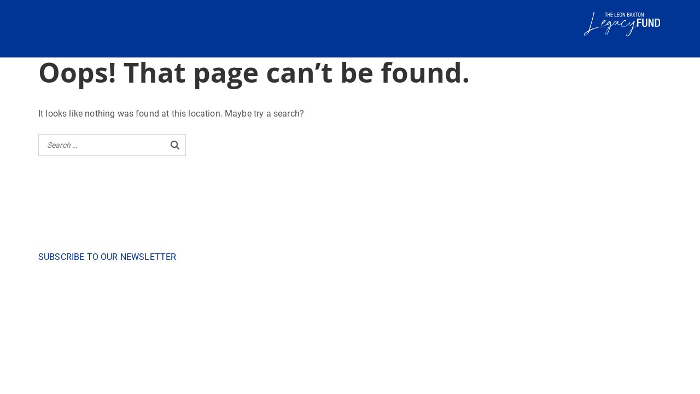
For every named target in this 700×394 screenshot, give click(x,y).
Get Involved (312, 323)
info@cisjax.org (317, 269)
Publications (244, 323)
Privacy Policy (393, 323)
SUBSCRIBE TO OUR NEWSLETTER (107, 257)
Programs (351, 323)
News (279, 323)
